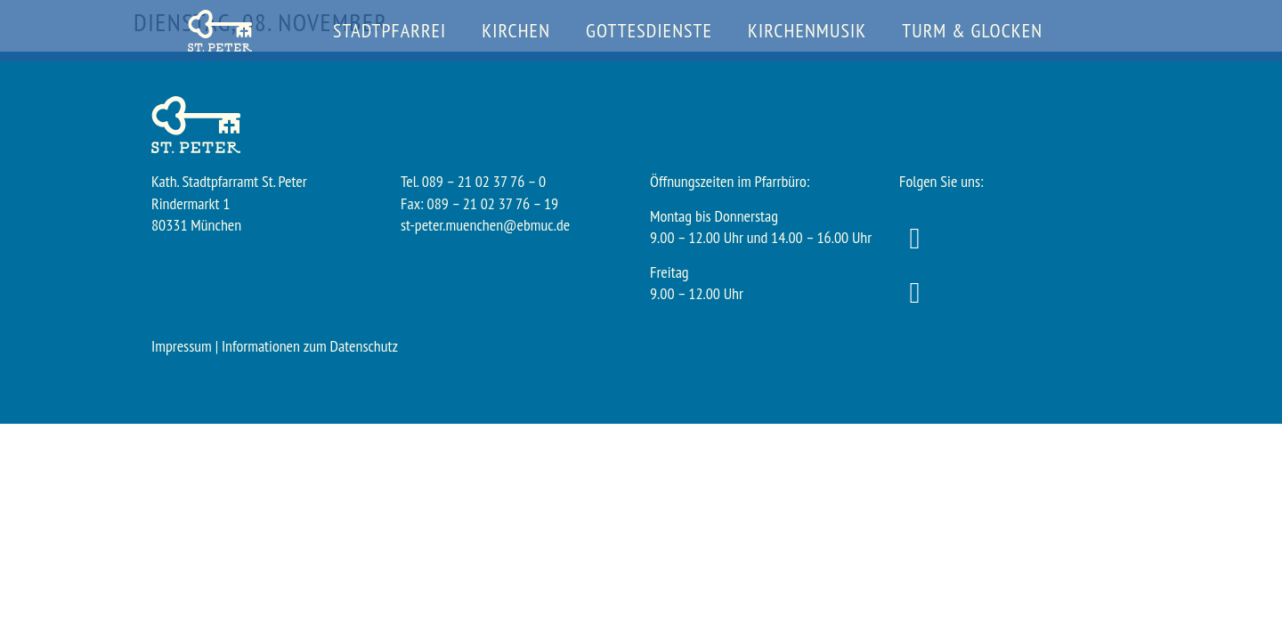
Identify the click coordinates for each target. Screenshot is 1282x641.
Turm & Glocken (972, 30)
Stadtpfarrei (389, 30)
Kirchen (516, 30)
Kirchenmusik (807, 30)
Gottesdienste (649, 30)
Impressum (181, 346)
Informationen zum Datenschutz (310, 346)
